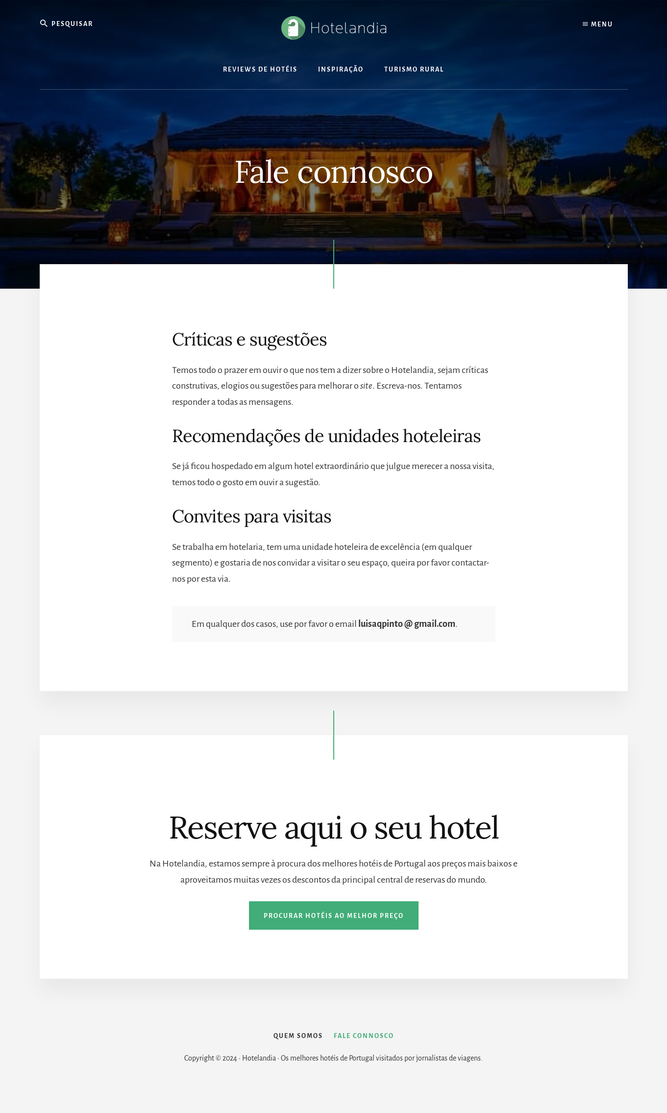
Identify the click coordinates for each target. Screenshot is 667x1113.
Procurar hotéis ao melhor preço (334, 916)
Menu (598, 24)
